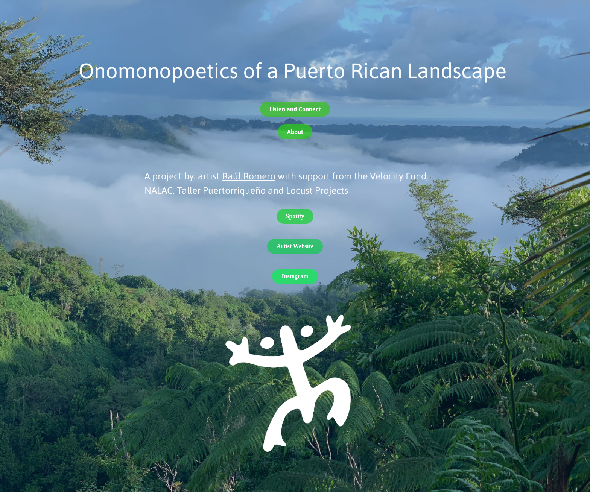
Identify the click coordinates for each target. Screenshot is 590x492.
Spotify (295, 216)
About (295, 131)
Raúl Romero (248, 176)
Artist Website (295, 246)
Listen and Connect (295, 109)
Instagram (294, 276)
